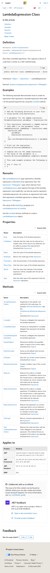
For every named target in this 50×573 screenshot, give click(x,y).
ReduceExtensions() (10, 405)
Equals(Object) (9, 342)
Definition (7, 24)
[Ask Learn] (35, 8)
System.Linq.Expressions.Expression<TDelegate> (28, 84)
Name (6, 252)
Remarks (7, 30)
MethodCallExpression (34, 306)
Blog (32, 560)
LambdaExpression (13, 178)
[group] (25, 72)
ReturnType (7, 265)
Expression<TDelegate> (12, 185)
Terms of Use (8, 566)
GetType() (7, 357)
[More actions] (45, 8)
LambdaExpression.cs (16, 53)
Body (5, 237)
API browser (18, 8)
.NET (10, 8)
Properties (7, 33)
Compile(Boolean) (10, 327)
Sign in (45, 3)
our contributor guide (17, 495)
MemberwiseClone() (10, 364)
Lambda (36, 101)
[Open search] (40, 3)
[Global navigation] (2, 3)
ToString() (7, 418)
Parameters (7, 261)
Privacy (17, 563)
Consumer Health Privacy (32, 563)
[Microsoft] (25, 3)
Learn (5, 8)
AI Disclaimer (8, 560)
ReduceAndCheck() (10, 389)
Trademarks (20, 566)
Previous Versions (22, 560)
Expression (24, 78)
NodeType (19, 205)
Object (14, 78)
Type (5, 278)
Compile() (7, 320)
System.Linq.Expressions (20, 47)
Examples (7, 27)
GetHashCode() (9, 351)
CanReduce (7, 241)
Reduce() (7, 373)
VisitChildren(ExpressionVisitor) (10, 429)
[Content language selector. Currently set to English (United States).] (14, 549)
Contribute (8, 563)
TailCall (6, 269)
